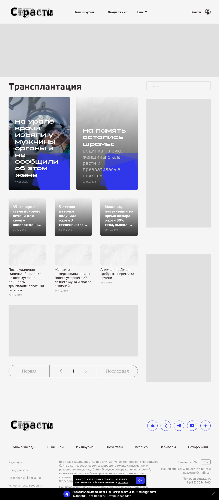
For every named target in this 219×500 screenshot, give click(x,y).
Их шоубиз (85, 447)
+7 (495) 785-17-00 (198, 482)
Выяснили (55, 447)
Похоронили (198, 447)
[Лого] (32, 12)
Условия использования (25, 485)
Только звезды (23, 447)
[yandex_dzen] (205, 426)
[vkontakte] (152, 426)
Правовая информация (25, 477)
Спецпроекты (18, 470)
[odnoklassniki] (166, 426)
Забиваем (168, 447)
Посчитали (114, 447)
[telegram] (179, 426)
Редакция (15, 462)
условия (123, 482)
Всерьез (141, 447)
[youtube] (192, 426)
